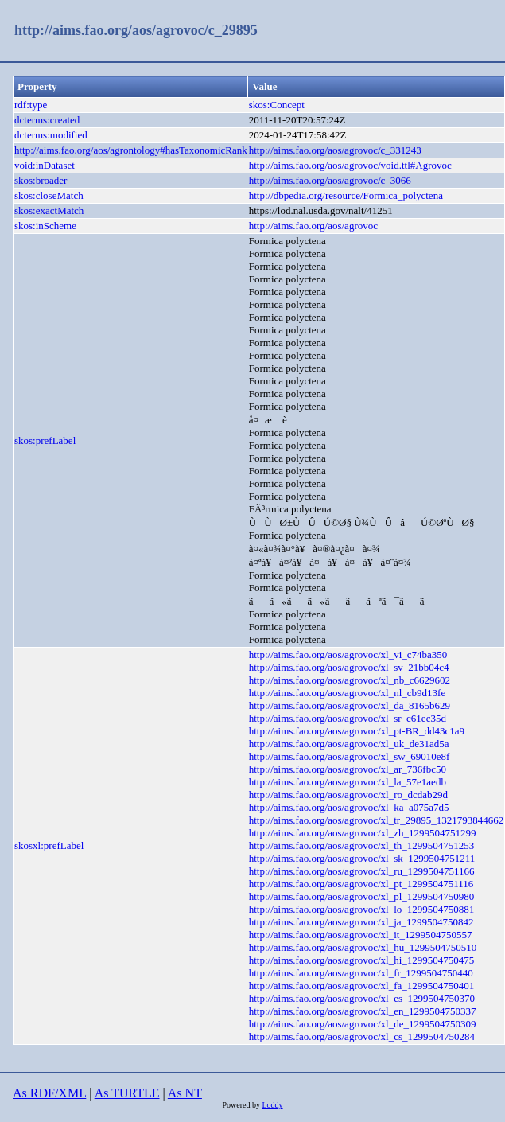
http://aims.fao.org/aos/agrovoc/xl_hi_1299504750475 (362, 960)
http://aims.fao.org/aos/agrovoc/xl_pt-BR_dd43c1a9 (356, 731)
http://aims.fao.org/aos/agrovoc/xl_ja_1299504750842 (361, 922)
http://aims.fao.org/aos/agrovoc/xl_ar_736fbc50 (347, 769)
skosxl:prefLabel (49, 845)
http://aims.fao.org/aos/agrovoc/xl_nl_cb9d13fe (347, 693)
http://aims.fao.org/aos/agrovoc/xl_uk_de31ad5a (349, 744)
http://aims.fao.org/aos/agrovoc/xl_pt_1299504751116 (361, 884)
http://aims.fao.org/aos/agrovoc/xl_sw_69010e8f (349, 756)
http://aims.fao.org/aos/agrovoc (313, 226)
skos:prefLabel (45, 440)
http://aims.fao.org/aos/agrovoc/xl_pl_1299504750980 (362, 896)
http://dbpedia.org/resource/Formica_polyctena (346, 195)
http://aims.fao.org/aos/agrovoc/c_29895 (136, 30)
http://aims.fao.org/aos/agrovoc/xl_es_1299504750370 (362, 998)
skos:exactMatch (49, 210)
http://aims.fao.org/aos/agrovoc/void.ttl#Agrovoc (350, 165)
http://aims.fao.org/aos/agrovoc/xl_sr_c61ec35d (347, 718)
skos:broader (40, 180)
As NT (185, 1093)
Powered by (242, 1105)
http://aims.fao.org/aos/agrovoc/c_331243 (335, 150)
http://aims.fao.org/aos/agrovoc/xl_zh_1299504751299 (362, 833)
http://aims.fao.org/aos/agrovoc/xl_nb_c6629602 (349, 680)
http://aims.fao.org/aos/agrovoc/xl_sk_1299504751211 (362, 858)
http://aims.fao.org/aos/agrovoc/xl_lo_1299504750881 (362, 909)
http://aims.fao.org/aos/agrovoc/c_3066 (330, 180)
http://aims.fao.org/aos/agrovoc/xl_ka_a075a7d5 (349, 807)
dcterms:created (47, 120)
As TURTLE (127, 1093)
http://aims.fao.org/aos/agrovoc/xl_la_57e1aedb (347, 782)
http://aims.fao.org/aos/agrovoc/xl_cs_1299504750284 (362, 1036)
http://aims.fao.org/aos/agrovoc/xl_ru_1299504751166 (362, 871)
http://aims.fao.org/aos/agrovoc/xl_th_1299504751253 (362, 845)
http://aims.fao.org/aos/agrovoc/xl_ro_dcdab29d (348, 795)
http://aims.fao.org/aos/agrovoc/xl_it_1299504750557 (360, 935)
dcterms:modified (50, 135)
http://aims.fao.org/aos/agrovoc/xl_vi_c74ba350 (348, 654)
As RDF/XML (49, 1093)
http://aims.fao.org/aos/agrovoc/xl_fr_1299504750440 (361, 973)
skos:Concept (277, 105)
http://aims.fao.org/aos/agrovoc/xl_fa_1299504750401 (362, 985)
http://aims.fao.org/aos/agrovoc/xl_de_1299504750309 (362, 1024)
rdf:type (30, 105)
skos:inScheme (45, 226)
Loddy (272, 1105)
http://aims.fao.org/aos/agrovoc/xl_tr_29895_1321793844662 (376, 820)
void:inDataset (44, 165)
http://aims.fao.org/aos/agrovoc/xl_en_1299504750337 (362, 1011)
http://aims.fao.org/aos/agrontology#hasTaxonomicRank (130, 150)
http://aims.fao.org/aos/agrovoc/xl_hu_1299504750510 (362, 947)
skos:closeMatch (49, 195)
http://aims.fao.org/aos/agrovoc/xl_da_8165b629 (349, 705)
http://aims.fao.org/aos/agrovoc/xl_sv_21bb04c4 (349, 667)
